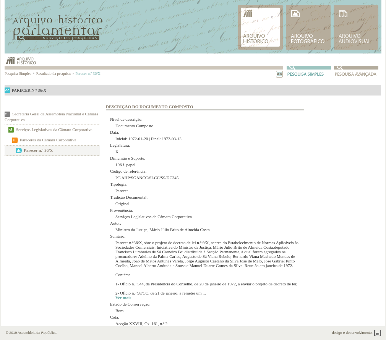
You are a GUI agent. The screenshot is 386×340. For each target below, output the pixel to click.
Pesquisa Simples (20, 73)
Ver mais (123, 297)
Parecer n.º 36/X (38, 150)
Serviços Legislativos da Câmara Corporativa (54, 129)
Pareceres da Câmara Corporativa (48, 140)
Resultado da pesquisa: (55, 73)
